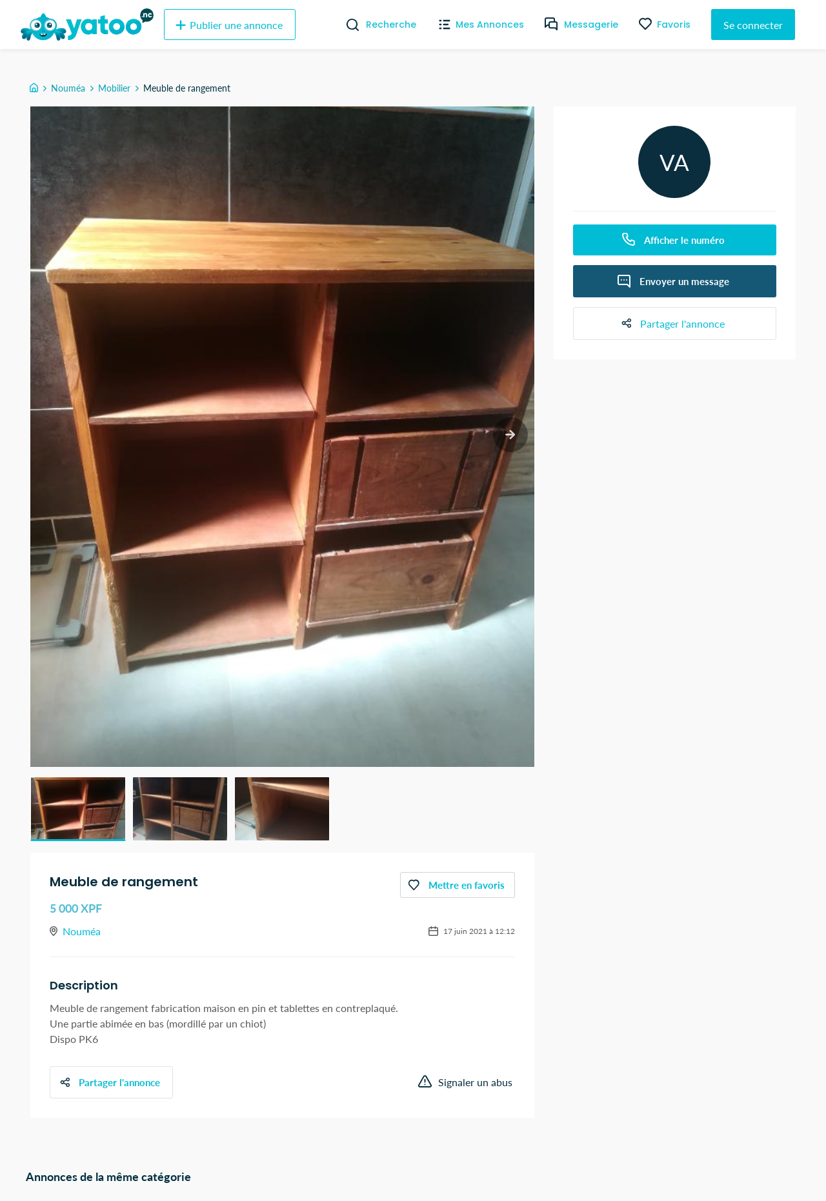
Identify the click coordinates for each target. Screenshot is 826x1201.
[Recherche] (347, 24)
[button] (78, 809)
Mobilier (114, 88)
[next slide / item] (510, 435)
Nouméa (68, 88)
